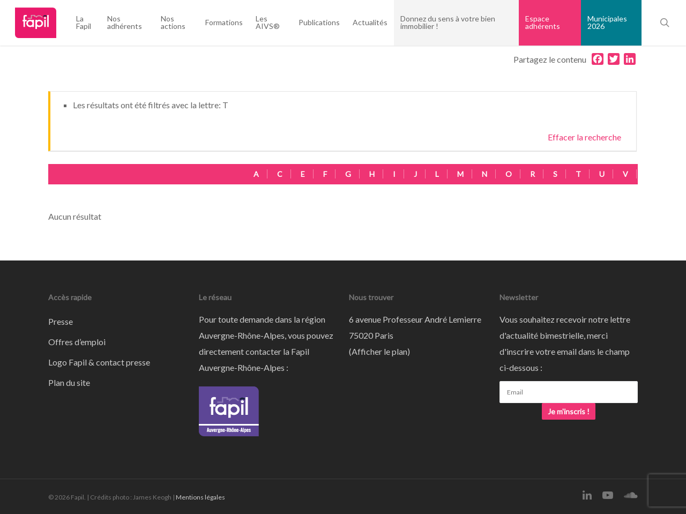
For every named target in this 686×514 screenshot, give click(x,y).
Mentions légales (200, 497)
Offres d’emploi (77, 342)
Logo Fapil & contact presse (99, 362)
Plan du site (69, 382)
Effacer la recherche (584, 137)
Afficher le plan (379, 351)
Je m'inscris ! (569, 411)
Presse (60, 321)
